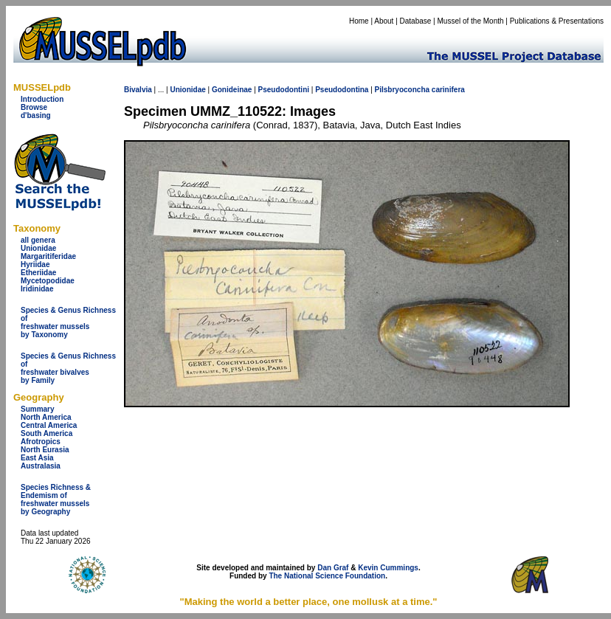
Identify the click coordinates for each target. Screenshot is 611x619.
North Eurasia (45, 450)
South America (46, 433)
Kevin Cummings (388, 568)
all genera (38, 240)
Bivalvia (138, 90)
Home (359, 21)
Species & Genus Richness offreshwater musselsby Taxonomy (68, 322)
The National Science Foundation (327, 576)
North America (46, 417)
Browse (34, 107)
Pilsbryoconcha (402, 90)
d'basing (36, 115)
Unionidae (38, 248)
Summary (38, 409)
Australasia (41, 466)
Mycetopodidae (48, 281)
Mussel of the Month (471, 21)
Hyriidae (35, 264)
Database (416, 21)
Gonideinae (232, 90)
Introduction (42, 99)
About (383, 21)
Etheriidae (38, 273)
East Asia (37, 458)
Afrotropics (41, 442)
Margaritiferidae (48, 256)
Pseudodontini (283, 90)
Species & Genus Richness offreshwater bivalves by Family (68, 368)
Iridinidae (37, 289)
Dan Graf (332, 568)
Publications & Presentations (557, 21)
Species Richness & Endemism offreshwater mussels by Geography (56, 499)
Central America (49, 425)
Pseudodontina (341, 90)
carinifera (448, 90)
